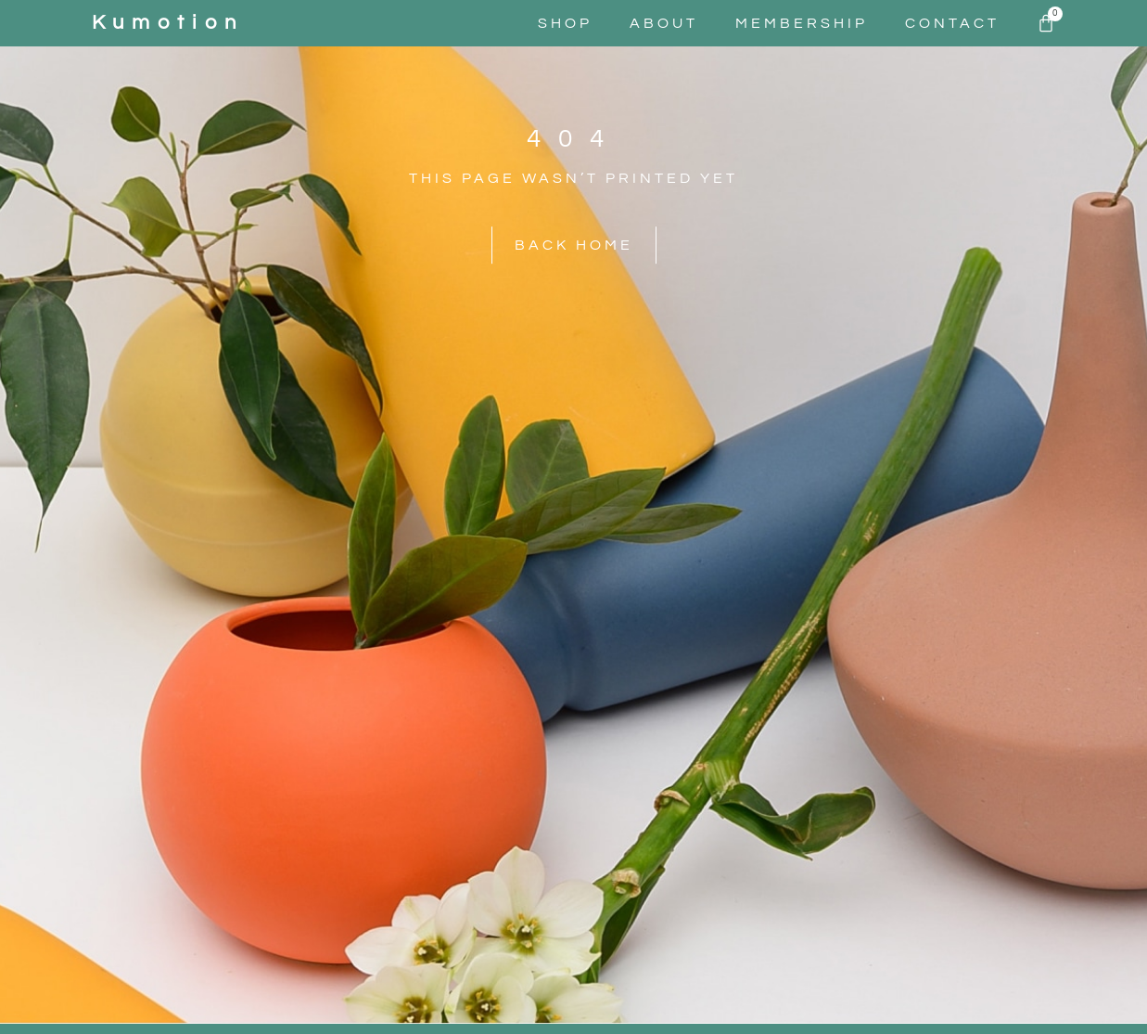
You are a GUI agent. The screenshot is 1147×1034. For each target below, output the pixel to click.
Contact (952, 23)
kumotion (168, 22)
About (664, 23)
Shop (565, 23)
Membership (801, 23)
